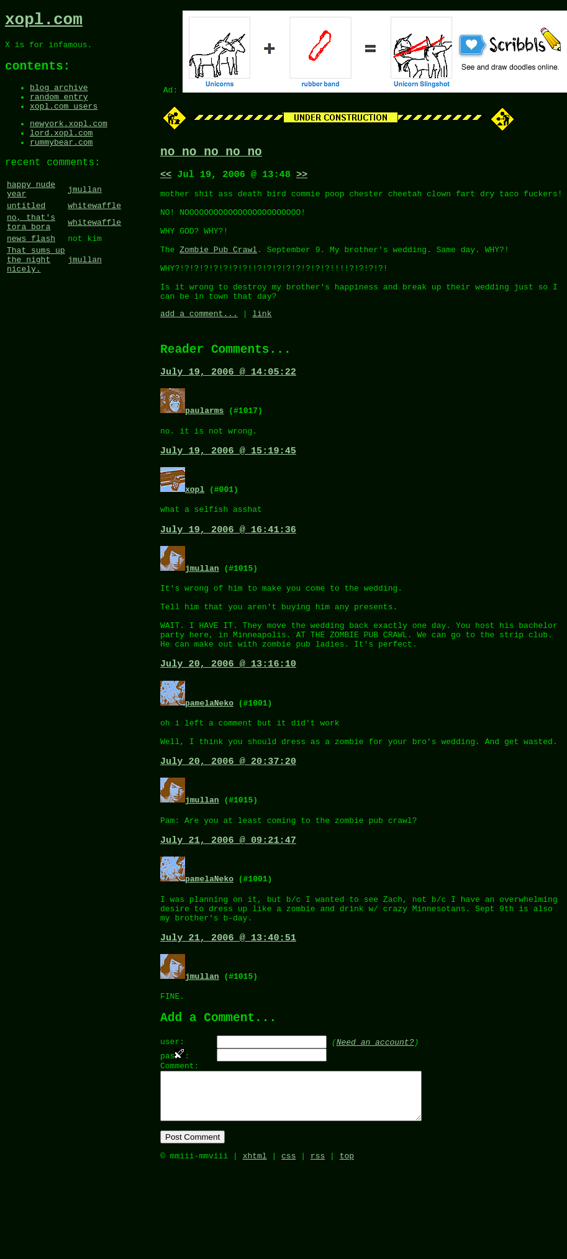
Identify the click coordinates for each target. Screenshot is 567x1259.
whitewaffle (94, 233)
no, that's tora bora (31, 252)
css (288, 1245)
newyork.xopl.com (68, 139)
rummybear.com (61, 161)
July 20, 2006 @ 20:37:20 (228, 821)
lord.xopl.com (61, 150)
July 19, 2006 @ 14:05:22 (228, 404)
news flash (31, 271)
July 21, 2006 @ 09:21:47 (228, 903)
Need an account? (375, 1116)
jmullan (85, 213)
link (261, 341)
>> (301, 178)
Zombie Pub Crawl (218, 266)
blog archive (59, 97)
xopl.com (44, 22)
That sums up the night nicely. (36, 296)
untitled (26, 233)
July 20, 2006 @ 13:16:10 (228, 717)
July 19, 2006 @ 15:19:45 (228, 486)
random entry (59, 108)
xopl (194, 524)
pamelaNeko (209, 755)
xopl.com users (64, 119)
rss (318, 1245)
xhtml (255, 1245)
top (347, 1245)
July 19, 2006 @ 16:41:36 (228, 568)
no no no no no (211, 153)
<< (165, 178)
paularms (204, 442)
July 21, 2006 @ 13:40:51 (228, 1007)
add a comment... (199, 341)
